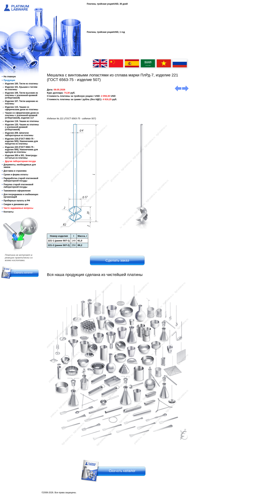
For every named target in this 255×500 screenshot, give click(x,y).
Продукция (9, 80)
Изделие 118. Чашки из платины (22, 121)
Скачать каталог (23, 272)
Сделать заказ (117, 260)
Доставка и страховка (15, 171)
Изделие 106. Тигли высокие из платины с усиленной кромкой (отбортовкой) (21, 95)
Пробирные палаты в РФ (17, 200)
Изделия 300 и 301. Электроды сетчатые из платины (21, 156)
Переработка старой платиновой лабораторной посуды (21, 179)
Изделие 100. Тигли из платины (21, 83)
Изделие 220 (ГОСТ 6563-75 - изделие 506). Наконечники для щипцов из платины (21, 149)
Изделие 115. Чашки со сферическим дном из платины (21, 108)
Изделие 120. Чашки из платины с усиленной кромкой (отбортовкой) (22, 127)
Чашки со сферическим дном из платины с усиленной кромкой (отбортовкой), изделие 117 (22, 115)
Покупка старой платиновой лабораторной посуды (18, 185)
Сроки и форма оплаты (16, 174)
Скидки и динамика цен (16, 204)
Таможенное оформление (17, 190)
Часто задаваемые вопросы (18, 208)
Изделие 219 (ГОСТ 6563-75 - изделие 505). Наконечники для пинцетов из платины (21, 141)
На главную (10, 76)
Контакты (9, 212)
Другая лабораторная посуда (20, 161)
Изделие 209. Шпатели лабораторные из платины (19, 134)
